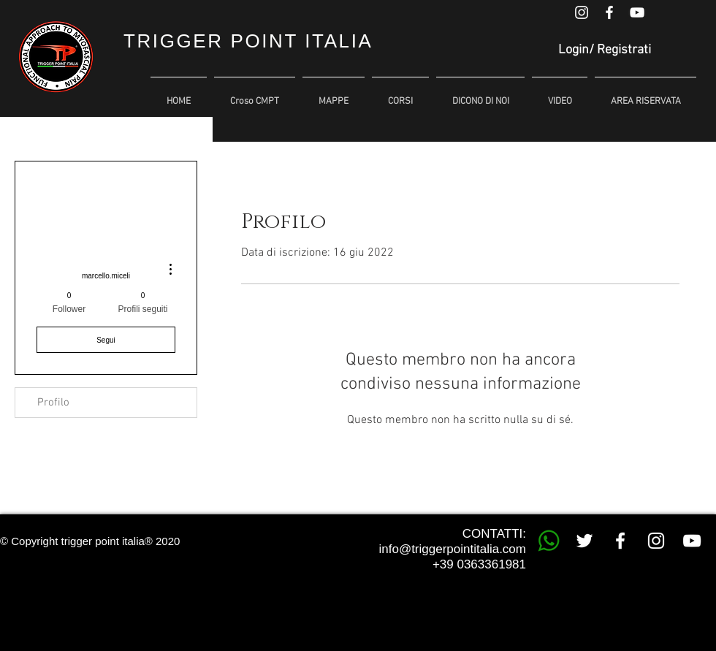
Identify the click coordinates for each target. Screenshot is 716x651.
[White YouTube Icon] (637, 12)
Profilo (53, 402)
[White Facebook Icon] (609, 12)
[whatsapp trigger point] (549, 541)
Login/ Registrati (604, 50)
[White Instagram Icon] (581, 12)
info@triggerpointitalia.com (452, 549)
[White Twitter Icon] (584, 541)
